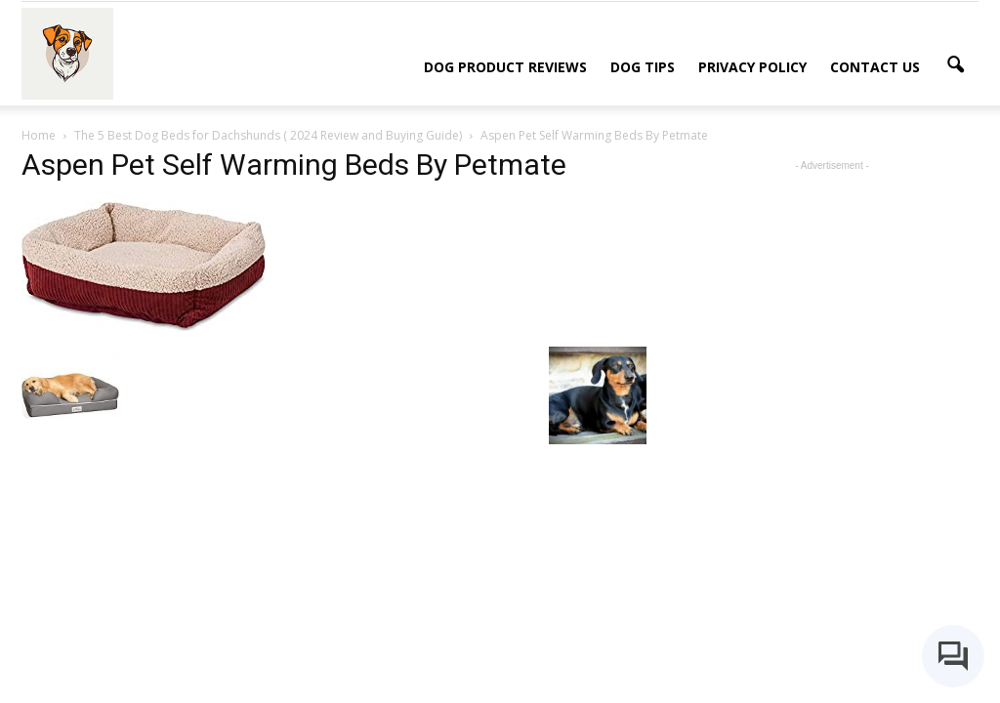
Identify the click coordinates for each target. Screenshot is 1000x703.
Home (38, 135)
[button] (955, 65)
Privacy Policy (752, 67)
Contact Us (875, 67)
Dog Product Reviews (505, 67)
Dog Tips (642, 67)
